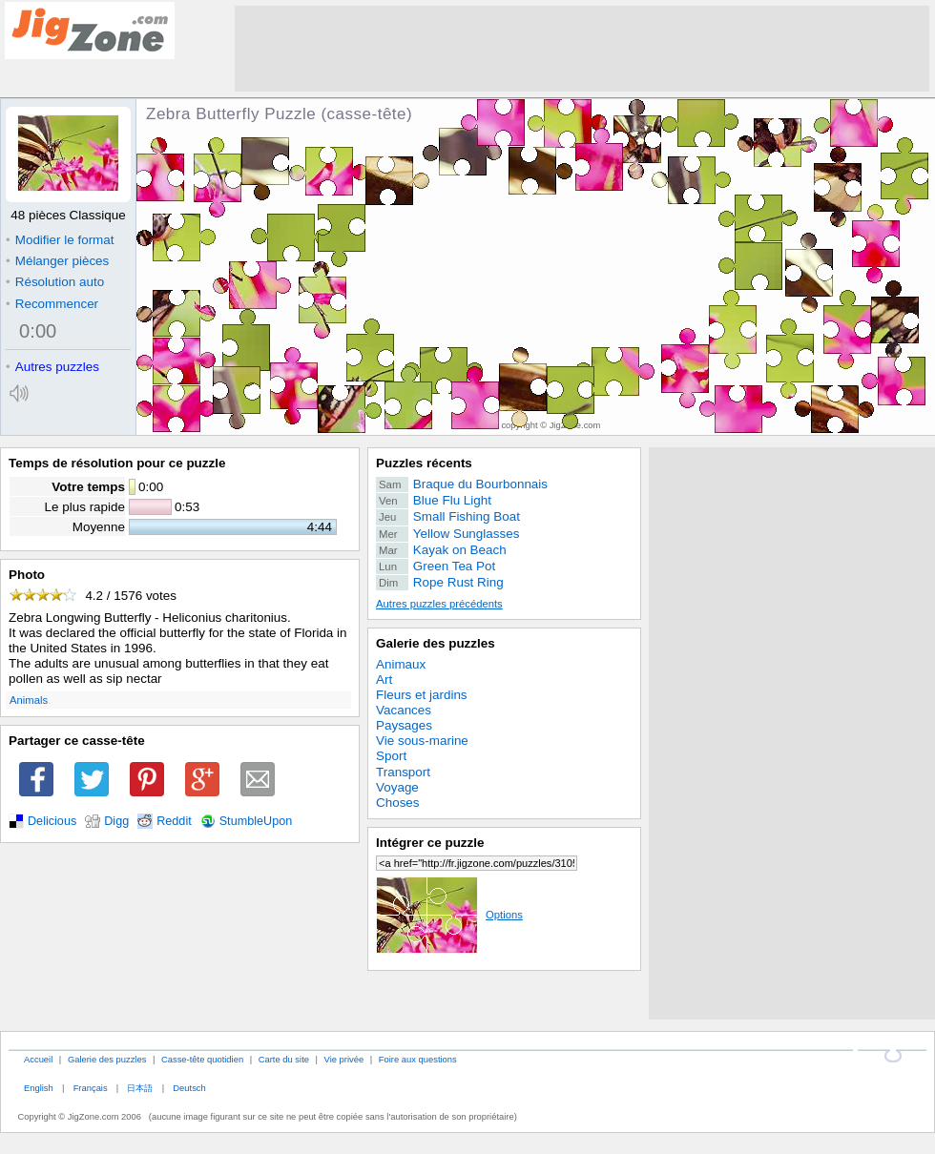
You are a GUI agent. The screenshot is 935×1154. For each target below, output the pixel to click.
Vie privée (344, 1059)
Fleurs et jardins (422, 695)
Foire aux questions (418, 1059)
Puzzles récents (424, 463)
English (38, 1087)
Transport (403, 772)
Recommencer (52, 304)
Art (384, 679)
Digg (116, 821)
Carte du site (284, 1059)
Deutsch (189, 1087)
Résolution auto (55, 282)
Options (449, 914)
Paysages (404, 725)
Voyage (397, 787)
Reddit (174, 821)
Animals (29, 700)
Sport (391, 756)
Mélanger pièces (57, 261)
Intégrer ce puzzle (430, 842)
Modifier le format (60, 240)
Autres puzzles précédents (439, 603)
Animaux (401, 664)
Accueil (38, 1059)
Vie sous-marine (422, 740)
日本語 (140, 1087)
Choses (398, 802)
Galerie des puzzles (435, 643)
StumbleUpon (256, 821)
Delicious (52, 821)
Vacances (403, 710)
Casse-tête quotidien (202, 1059)
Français (90, 1087)
